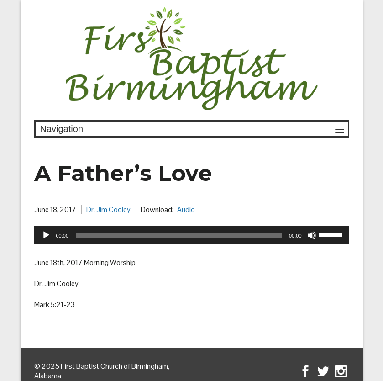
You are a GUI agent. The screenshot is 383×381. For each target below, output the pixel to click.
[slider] (179, 235)
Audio (186, 209)
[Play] (46, 235)
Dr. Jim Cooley (108, 209)
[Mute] (311, 235)
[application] (191, 235)
